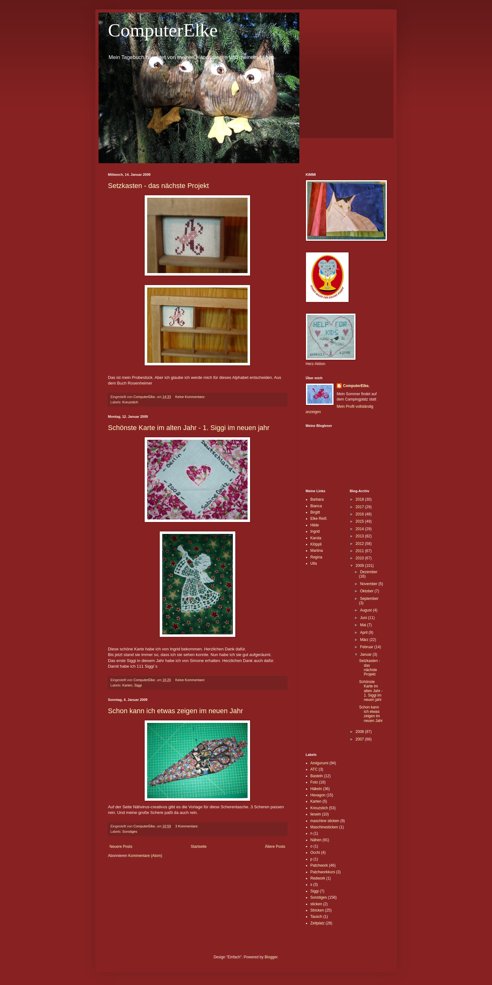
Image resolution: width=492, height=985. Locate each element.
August (366, 610)
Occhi (315, 852)
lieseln (315, 814)
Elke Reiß (318, 518)
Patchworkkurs (322, 872)
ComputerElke (163, 30)
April (364, 632)
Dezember (368, 572)
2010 (360, 558)
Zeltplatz (317, 923)
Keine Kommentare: (190, 397)
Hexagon (317, 795)
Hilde (314, 525)
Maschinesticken (324, 827)
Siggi (138, 685)
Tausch (316, 916)
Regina (316, 557)
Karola (315, 538)
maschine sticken (324, 821)
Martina (316, 550)
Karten (127, 685)
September (369, 598)
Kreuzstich (130, 402)
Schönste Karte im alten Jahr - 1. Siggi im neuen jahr (189, 428)
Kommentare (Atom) (145, 855)
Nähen (315, 840)
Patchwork (319, 865)
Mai (363, 625)
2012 (360, 543)
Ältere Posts (275, 846)
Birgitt (315, 512)
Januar (366, 654)
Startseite (199, 846)
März (364, 640)
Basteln (316, 776)
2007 (360, 739)
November (369, 584)
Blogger (271, 957)
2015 (360, 521)
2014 (360, 529)
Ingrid (315, 531)
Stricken (317, 910)
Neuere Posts (121, 846)
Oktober (367, 591)
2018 (360, 499)
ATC (314, 769)
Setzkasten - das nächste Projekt (158, 186)
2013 (360, 536)
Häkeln (316, 789)
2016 (360, 514)
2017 (360, 507)
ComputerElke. (356, 386)
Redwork (317, 878)
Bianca (316, 506)
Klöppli (316, 544)
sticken (316, 904)
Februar (367, 647)
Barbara (317, 499)
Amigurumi (319, 763)
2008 (360, 731)
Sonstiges (129, 831)
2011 (360, 551)
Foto (314, 782)
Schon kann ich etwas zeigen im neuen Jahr (175, 711)
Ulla (313, 563)
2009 (360, 565)
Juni (364, 618)
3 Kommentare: (187, 826)
